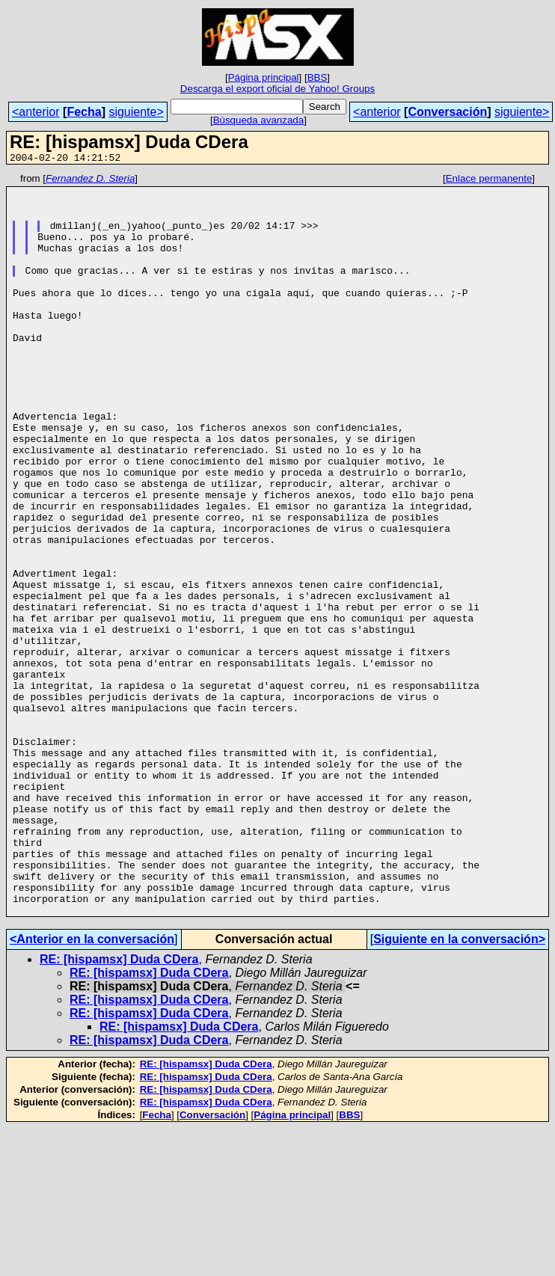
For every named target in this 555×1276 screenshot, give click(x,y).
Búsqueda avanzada (258, 120)
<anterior (36, 111)
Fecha (84, 111)
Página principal (263, 77)
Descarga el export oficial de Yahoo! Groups (277, 88)
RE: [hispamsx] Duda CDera (119, 1107)
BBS (317, 77)
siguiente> (135, 111)
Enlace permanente (489, 180)
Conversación (447, 111)
